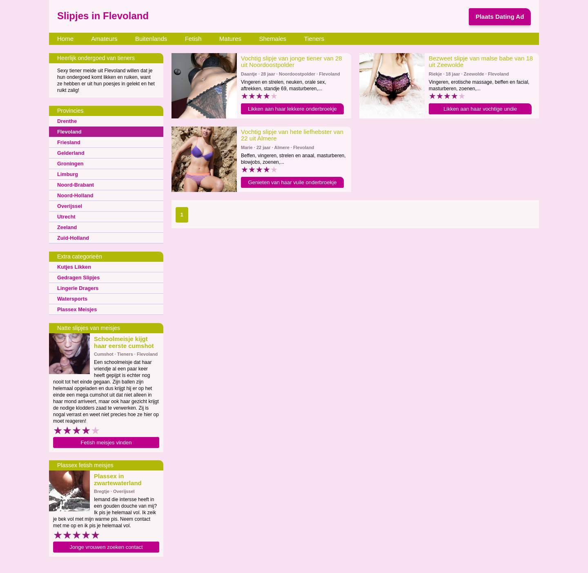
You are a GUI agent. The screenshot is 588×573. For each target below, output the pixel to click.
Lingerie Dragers (76, 288)
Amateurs (104, 38)
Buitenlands (151, 38)
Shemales (272, 38)
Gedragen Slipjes (77, 277)
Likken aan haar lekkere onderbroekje (292, 109)
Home (65, 38)
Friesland (68, 142)
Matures (230, 38)
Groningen (69, 163)
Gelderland (70, 153)
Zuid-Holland (72, 238)
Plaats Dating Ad (500, 16)
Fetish (193, 38)
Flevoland (68, 131)
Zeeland (66, 227)
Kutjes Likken (73, 267)
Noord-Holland (74, 195)
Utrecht (65, 216)
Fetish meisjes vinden (106, 442)
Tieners (314, 38)
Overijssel (68, 206)
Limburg (67, 174)
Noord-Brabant (74, 184)
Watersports (71, 298)
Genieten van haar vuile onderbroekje (292, 182)
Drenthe (66, 121)
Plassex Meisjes (75, 309)
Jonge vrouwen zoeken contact (106, 547)
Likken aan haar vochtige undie (480, 109)
